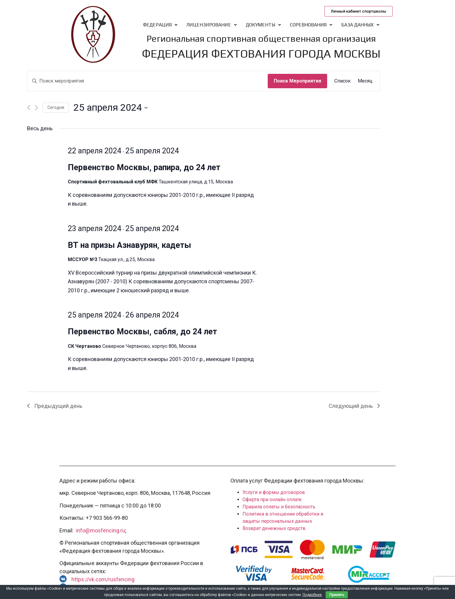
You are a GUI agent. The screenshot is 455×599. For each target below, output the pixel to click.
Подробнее (312, 595)
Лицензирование (211, 25)
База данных (360, 25)
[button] (358, 11)
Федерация (160, 25)
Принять (336, 595)
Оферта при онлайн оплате (272, 499)
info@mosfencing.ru (100, 530)
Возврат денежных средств (274, 528)
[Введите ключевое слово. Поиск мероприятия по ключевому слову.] (147, 81)
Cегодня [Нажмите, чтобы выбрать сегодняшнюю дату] (55, 107)
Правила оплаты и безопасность (279, 507)
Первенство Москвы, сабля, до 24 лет (142, 331)
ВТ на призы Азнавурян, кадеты (129, 245)
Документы (263, 25)
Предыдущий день (54, 406)
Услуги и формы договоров (274, 492)
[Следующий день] (36, 107)
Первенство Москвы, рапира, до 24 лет (144, 167)
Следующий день (354, 406)
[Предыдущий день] (28, 107)
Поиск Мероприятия (297, 81)
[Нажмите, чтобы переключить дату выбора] (111, 107)
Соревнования (311, 25)
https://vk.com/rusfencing (102, 579)
